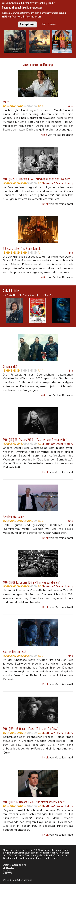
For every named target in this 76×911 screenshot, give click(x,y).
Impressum (8, 867)
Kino (70, 106)
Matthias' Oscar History (58, 183)
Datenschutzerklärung (14, 864)
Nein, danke (48, 22)
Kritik (44, 135)
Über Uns (7, 872)
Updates (7, 870)
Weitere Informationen (26, 15)
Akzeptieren (27, 22)
